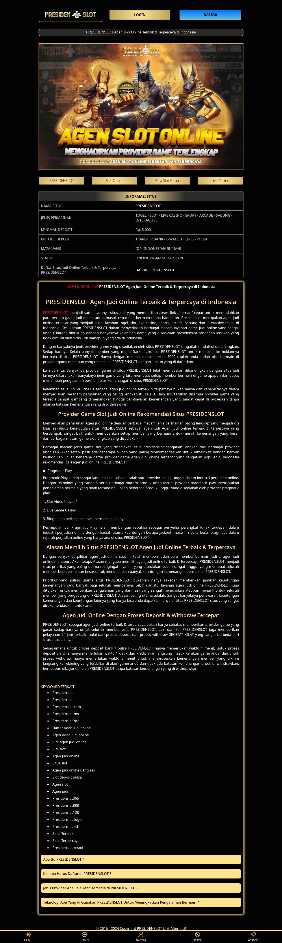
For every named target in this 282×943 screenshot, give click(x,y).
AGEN (71, 286)
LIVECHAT (254, 936)
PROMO (197, 937)
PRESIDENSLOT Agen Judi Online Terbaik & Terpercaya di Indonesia (141, 32)
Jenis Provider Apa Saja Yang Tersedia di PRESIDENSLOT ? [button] (90, 888)
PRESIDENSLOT (148, 205)
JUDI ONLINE (87, 286)
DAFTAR (141, 936)
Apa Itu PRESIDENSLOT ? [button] (63, 859)
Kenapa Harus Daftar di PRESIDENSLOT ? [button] (77, 873)
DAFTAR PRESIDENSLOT (154, 270)
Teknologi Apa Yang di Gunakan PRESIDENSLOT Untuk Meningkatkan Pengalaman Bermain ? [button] (121, 902)
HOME (28, 937)
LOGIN (84, 937)
